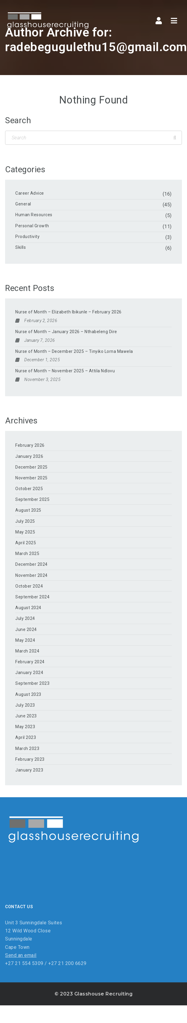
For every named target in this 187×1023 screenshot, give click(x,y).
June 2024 (26, 629)
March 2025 (27, 553)
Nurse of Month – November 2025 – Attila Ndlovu (65, 370)
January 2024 (29, 672)
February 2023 (30, 759)
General (23, 204)
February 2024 (30, 661)
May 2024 (25, 640)
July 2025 (25, 521)
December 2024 (31, 564)
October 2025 (29, 488)
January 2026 (29, 456)
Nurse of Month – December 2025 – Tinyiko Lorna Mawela (74, 351)
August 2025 (28, 510)
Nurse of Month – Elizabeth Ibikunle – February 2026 (68, 312)
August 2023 (28, 694)
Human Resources (33, 214)
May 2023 (25, 726)
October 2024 (29, 586)
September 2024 (32, 596)
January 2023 (29, 770)
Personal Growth (32, 225)
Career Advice (29, 193)
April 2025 (25, 542)
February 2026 (30, 445)
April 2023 (25, 737)
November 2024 (31, 575)
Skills (20, 247)
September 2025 (32, 499)
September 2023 (32, 683)
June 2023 (26, 715)
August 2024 (28, 607)
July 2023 (25, 705)
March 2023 (27, 748)
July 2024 (25, 618)
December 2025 (31, 467)
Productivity (27, 236)
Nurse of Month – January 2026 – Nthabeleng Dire (66, 331)
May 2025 (25, 532)
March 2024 (27, 651)
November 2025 (31, 477)
